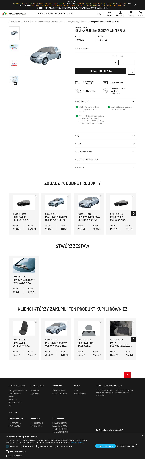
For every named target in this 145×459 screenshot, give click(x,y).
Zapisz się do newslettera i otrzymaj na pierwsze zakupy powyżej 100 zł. (72, 8)
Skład (78, 144)
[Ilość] (123, 62)
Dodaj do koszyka (101, 71)
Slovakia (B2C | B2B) (60, 432)
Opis (77, 136)
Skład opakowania (83, 152)
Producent (80, 167)
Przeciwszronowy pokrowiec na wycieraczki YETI (24, 282)
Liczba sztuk (118, 56)
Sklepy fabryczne (15, 403)
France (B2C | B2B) (59, 426)
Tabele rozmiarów (59, 391)
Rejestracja (35, 394)
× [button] (142, 436)
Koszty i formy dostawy (18, 391)
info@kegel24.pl (15, 426)
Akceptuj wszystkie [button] (105, 446)
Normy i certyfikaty (59, 394)
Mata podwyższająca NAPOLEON (120, 345)
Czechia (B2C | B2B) (60, 429)
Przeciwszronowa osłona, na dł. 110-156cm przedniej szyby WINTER (56, 221)
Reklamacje (13, 400)
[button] (135, 5)
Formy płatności (15, 394)
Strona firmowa (80, 394)
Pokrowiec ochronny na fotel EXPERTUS (22, 345)
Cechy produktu (82, 102)
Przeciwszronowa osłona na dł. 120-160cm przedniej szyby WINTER (89, 221)
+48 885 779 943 (37, 423)
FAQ (10, 406)
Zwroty (11, 397)
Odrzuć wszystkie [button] (127, 446)
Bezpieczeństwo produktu (86, 159)
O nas (76, 391)
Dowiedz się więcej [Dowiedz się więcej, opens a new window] (77, 442)
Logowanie (35, 391)
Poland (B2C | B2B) (59, 423)
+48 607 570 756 (15, 423)
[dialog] (72, 446)
